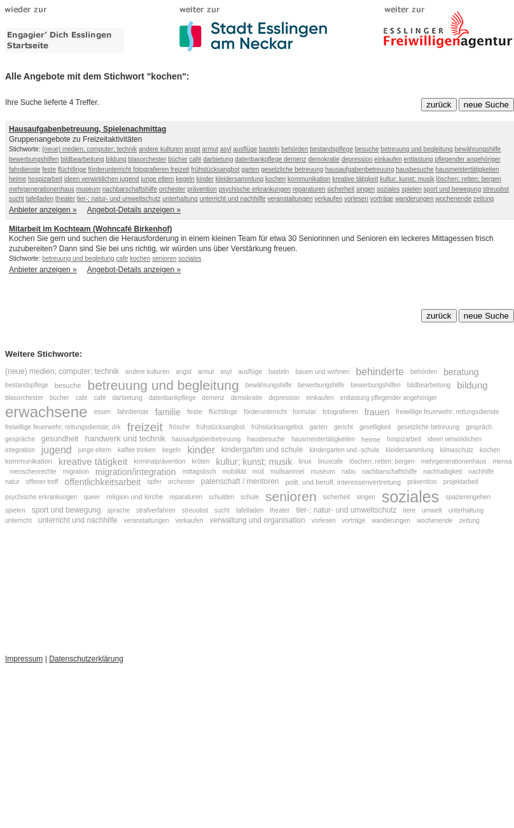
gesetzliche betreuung (292, 169)
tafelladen (39, 198)
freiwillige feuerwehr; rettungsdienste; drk (63, 427)
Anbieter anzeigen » (43, 209)
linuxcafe (330, 461)
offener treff (42, 482)
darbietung (218, 159)
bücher (178, 159)
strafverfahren (156, 510)
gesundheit (60, 438)
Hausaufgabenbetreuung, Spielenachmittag (87, 129)
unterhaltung (180, 198)
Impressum (24, 658)
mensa (502, 461)
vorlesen (356, 198)
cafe (122, 258)
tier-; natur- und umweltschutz (119, 198)
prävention (202, 189)
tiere (409, 510)
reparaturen (309, 189)
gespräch (479, 427)
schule (249, 496)
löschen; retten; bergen (468, 179)
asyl (226, 149)
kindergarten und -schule (344, 449)
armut (210, 149)
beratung (460, 372)
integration (20, 449)
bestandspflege (331, 149)
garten (250, 169)
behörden (294, 149)
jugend (129, 179)
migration (76, 472)
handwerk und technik (125, 439)
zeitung (483, 198)
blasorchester (147, 159)
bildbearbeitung (82, 159)
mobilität (234, 472)
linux (305, 461)
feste (49, 169)
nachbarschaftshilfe (129, 189)
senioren (164, 258)
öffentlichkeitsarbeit (103, 482)
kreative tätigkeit (355, 179)
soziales (388, 189)
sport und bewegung (453, 189)
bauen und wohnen (322, 371)
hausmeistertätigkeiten (467, 169)
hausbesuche (415, 169)
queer (91, 496)
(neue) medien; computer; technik (89, 149)
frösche (179, 427)
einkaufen (387, 159)
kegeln (185, 179)
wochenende (454, 198)
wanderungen (414, 198)
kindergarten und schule (262, 449)
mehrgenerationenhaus (41, 189)
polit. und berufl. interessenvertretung (343, 482)
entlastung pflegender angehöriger (452, 159)
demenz (295, 159)
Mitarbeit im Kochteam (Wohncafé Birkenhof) (90, 228)
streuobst (496, 189)
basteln (269, 149)
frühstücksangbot (215, 169)
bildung (116, 159)
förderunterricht (111, 169)
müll (258, 472)
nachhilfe (481, 472)
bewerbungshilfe (321, 385)
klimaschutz (456, 449)
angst (192, 149)
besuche (367, 149)
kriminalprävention (159, 461)
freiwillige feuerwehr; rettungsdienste (447, 411)
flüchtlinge (72, 169)
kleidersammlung (240, 179)
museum (88, 189)
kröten (201, 461)
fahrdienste (24, 169)
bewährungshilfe (478, 149)
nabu (349, 472)
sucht (16, 198)
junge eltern (157, 179)
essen (102, 411)
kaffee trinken (137, 449)
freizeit (179, 169)
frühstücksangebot (277, 427)
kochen (275, 179)
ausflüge (245, 149)
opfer (154, 482)
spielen (411, 189)
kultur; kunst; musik (407, 179)
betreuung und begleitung (416, 149)
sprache (118, 510)
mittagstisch (199, 472)
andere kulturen (161, 149)
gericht (343, 427)
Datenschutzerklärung (86, 658)
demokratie (323, 159)
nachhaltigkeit (442, 472)
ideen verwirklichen (92, 179)
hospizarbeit (45, 179)
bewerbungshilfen (34, 159)
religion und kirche (134, 496)
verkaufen (328, 198)
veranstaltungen (289, 198)
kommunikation (309, 179)
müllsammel (287, 472)
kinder (205, 179)
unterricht (18, 520)
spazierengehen (467, 496)
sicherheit (340, 189)
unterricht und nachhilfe (233, 198)
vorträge (382, 198)
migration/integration (135, 472)
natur (12, 482)
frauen (377, 411)
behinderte (380, 371)
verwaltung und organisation (257, 520)
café (196, 159)
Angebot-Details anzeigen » (134, 209)
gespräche (20, 439)
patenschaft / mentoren (240, 482)
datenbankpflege (259, 159)
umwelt (432, 510)
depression (357, 159)
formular (304, 411)
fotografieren (151, 169)
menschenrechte (33, 472)
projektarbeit (460, 482)
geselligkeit (375, 427)
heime (17, 179)
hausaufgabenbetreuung (359, 169)
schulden (221, 496)
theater (65, 198)
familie (168, 411)
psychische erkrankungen (255, 189)
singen (365, 189)
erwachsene (46, 411)
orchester (172, 189)
